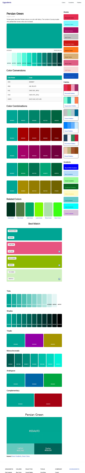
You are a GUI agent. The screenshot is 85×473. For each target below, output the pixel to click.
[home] (7, 2)
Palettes (79, 2)
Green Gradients (16, 456)
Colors (63, 2)
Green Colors (26, 456)
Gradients (71, 2)
